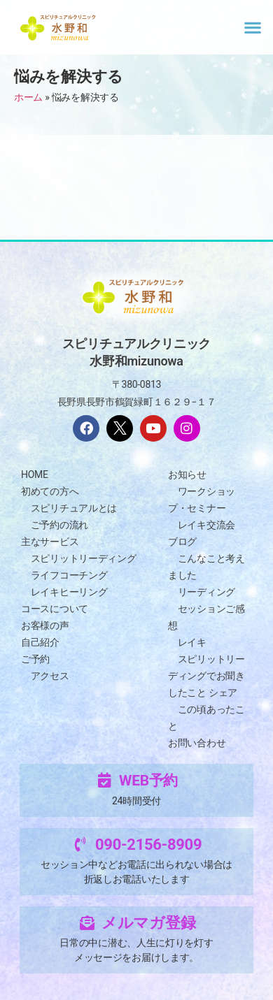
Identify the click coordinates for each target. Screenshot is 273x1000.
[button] (252, 27)
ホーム (28, 97)
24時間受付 (136, 800)
